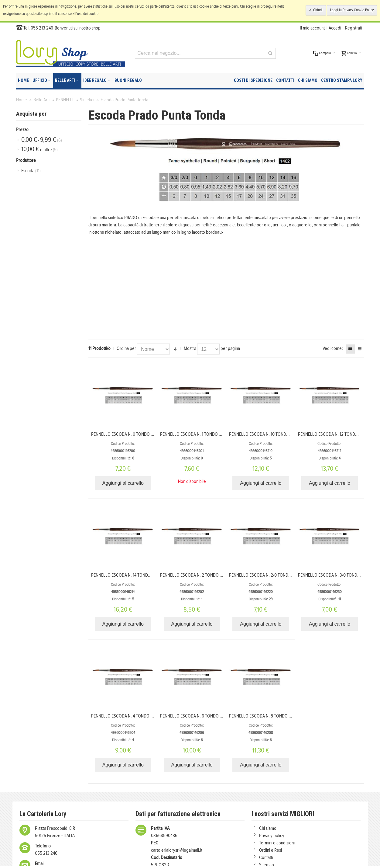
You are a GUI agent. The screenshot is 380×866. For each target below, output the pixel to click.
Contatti (266, 857)
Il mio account (312, 28)
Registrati (353, 28)
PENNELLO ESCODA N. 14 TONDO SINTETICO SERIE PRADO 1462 (148, 575)
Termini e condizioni (277, 842)
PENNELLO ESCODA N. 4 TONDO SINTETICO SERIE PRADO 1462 (148, 716)
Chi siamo (267, 828)
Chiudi (317, 10)
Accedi (335, 28)
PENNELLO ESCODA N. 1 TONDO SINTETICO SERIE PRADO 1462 (216, 434)
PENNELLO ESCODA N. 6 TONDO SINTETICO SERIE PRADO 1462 (217, 716)
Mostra (190, 348)
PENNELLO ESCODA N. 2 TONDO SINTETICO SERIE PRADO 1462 (217, 575)
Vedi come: (333, 348)
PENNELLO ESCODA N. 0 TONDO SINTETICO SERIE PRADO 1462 (148, 434)
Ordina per (126, 348)
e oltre (39, 149)
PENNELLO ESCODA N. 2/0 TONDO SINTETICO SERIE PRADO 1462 (288, 575)
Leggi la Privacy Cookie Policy (352, 10)
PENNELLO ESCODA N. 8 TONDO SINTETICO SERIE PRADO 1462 (286, 716)
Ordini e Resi (270, 850)
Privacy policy (271, 835)
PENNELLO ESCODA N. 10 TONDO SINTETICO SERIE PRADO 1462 (286, 434)
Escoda (31, 170)
